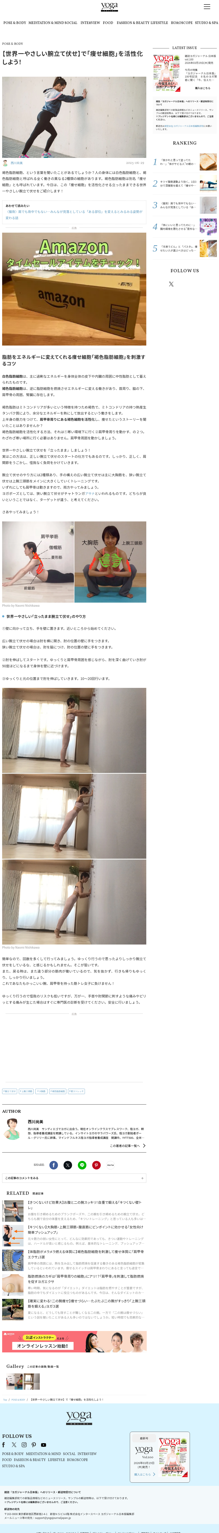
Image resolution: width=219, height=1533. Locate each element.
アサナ (90, 493)
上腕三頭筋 (27, 1091)
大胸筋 (42, 1091)
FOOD (108, 23)
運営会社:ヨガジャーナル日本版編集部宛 (183, 125)
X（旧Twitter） (68, 1425)
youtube (97, 1425)
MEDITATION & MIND (46, 23)
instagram (184, 284)
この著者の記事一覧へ (125, 1146)
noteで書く (110, 1165)
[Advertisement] (74, 1049)
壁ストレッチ (77, 1091)
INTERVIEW (90, 23)
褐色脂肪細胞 (58, 1091)
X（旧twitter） (68, 1165)
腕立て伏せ (10, 1091)
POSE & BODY (14, 23)
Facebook (53, 1165)
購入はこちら (202, 88)
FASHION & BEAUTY (133, 23)
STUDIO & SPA (206, 23)
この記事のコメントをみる (21, 1178)
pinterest (197, 284)
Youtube (209, 284)
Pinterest (96, 1165)
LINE (82, 1165)
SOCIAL (71, 23)
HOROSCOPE (182, 23)
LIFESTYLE (159, 23)
